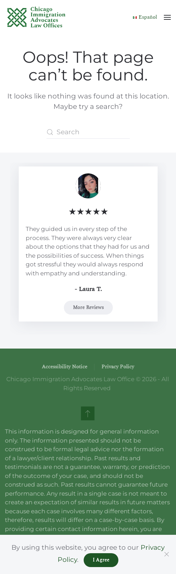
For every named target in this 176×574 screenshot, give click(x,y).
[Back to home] (36, 17)
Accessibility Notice (64, 367)
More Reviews (88, 307)
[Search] (88, 132)
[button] (167, 17)
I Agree (101, 560)
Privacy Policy (117, 367)
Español (145, 17)
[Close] (166, 554)
